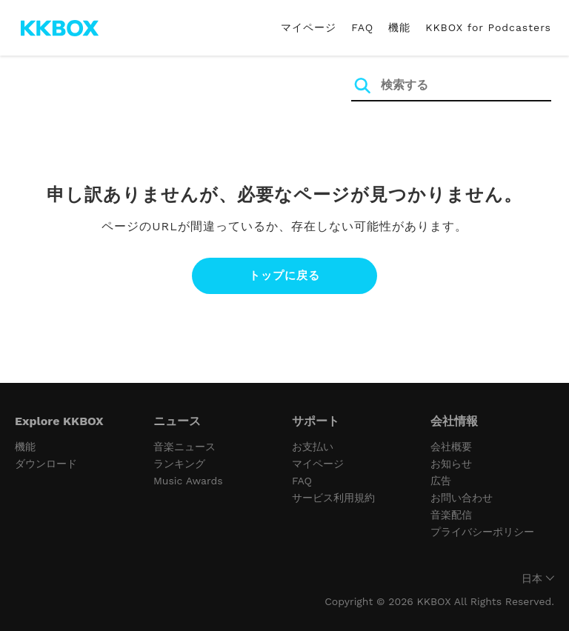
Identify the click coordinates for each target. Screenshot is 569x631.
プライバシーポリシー (482, 532)
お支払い (312, 447)
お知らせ (451, 464)
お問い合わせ (461, 498)
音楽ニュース (184, 447)
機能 (399, 27)
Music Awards (188, 481)
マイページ (308, 27)
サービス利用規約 (333, 498)
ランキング (179, 464)
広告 (440, 481)
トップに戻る (284, 275)
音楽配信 (451, 515)
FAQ (362, 27)
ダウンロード (46, 464)
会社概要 (451, 447)
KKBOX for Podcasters (488, 27)
